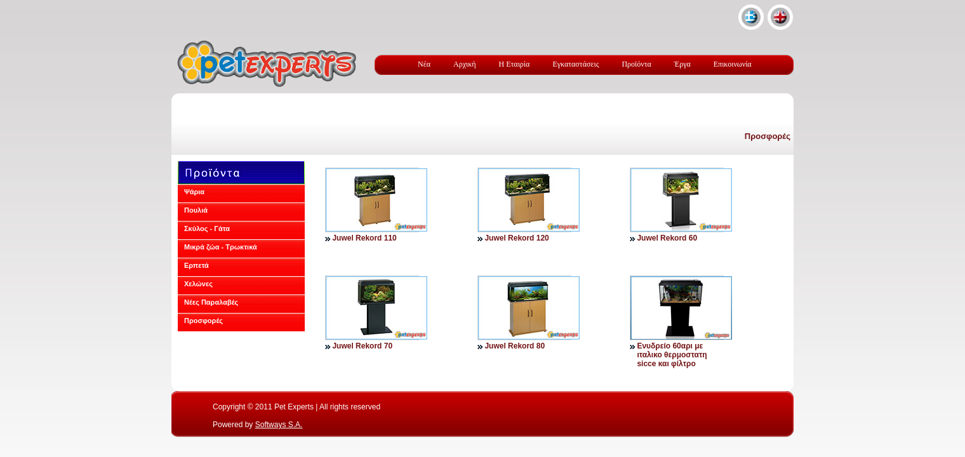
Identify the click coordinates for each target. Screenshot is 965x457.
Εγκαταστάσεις (575, 64)
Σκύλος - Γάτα (207, 228)
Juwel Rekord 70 (362, 345)
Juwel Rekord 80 (514, 345)
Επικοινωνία (733, 64)
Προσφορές (767, 136)
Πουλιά (196, 210)
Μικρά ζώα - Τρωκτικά (220, 247)
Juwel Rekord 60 (667, 238)
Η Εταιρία (514, 64)
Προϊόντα (636, 64)
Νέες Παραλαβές (211, 302)
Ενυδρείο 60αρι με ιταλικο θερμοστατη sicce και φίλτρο (672, 354)
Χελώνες (198, 284)
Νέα (424, 64)
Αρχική (464, 64)
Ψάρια (194, 191)
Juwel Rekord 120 (516, 238)
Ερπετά (196, 265)
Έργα (682, 64)
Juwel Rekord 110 (364, 238)
